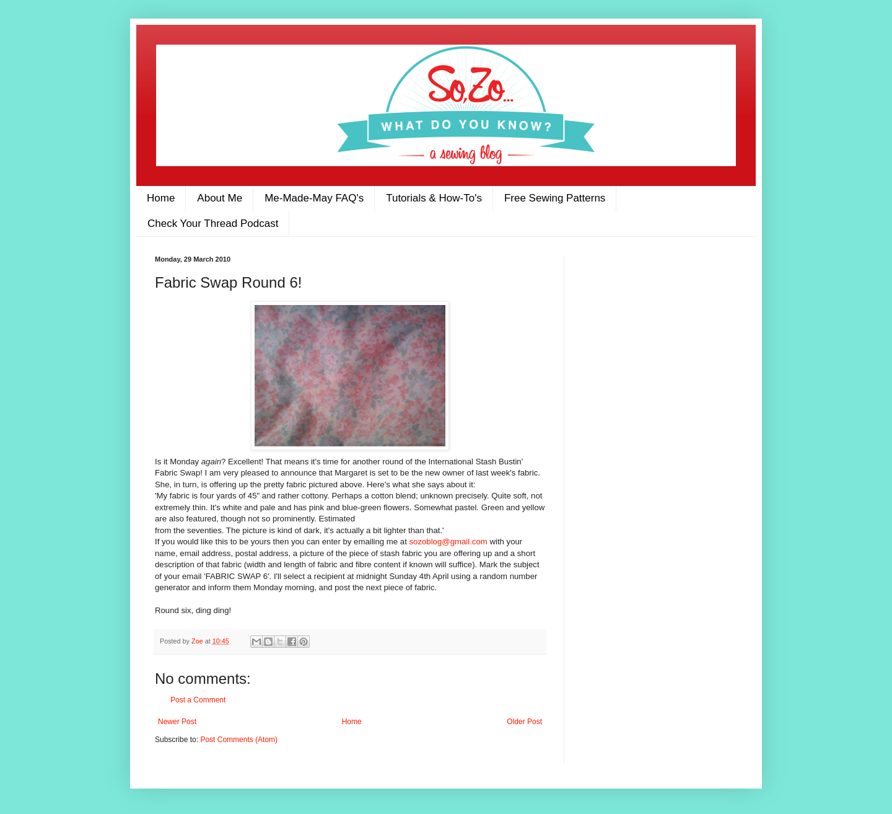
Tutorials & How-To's (434, 198)
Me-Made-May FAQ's (314, 198)
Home (161, 198)
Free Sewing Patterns (554, 198)
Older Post (524, 721)
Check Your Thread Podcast (212, 223)
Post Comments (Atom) (239, 739)
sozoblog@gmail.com (448, 541)
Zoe (198, 641)
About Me (219, 198)
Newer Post (177, 721)
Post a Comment (197, 700)
